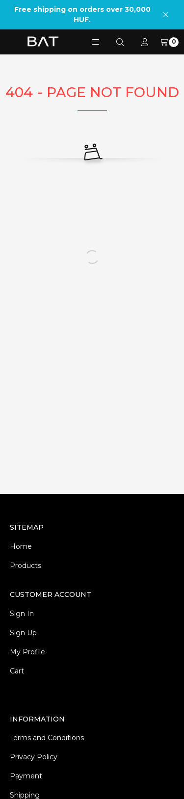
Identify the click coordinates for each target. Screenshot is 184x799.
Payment (26, 776)
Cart (17, 671)
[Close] (165, 14)
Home (21, 546)
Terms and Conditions (47, 737)
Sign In (22, 613)
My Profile (27, 651)
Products (25, 565)
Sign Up (23, 632)
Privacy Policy (33, 756)
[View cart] (169, 42)
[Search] (120, 42)
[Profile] (145, 42)
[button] (95, 42)
